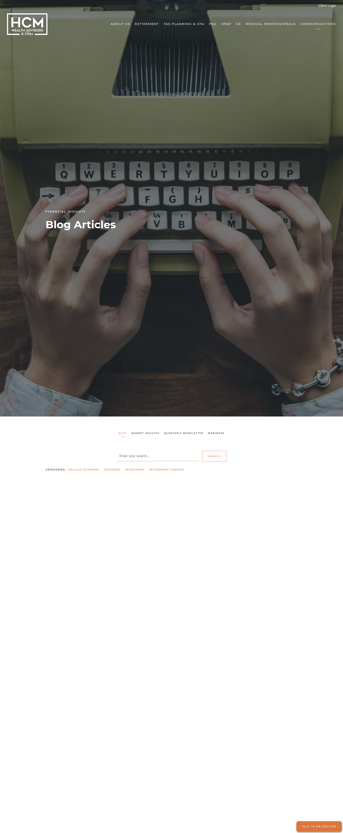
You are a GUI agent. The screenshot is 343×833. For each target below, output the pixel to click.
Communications (318, 24)
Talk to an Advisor (319, 826)
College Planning (84, 469)
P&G (213, 24)
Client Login (327, 5)
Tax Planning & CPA (184, 24)
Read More (54, 597)
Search (214, 456)
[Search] (158, 456)
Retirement (147, 24)
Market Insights (145, 433)
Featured (112, 469)
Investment (135, 469)
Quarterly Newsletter (184, 433)
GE (238, 24)
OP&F (226, 24)
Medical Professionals (271, 24)
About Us (120, 24)
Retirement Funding (166, 469)
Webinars (216, 433)
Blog (123, 433)
